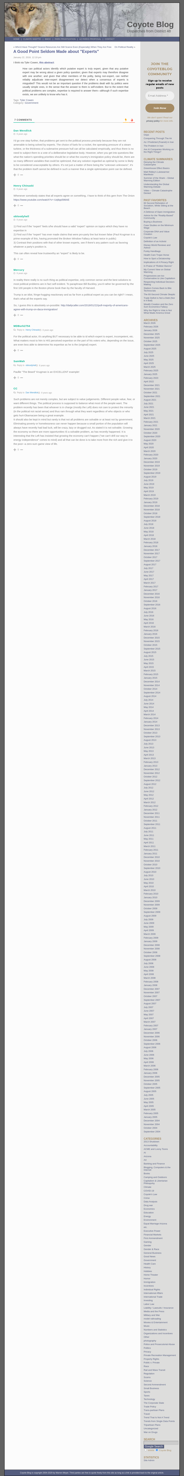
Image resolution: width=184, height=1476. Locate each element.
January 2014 (150, 721)
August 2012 (150, 784)
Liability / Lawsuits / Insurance (158, 1308)
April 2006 (149, 1062)
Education (149, 1212)
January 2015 (150, 678)
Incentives (149, 1286)
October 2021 (150, 392)
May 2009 (149, 926)
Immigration (149, 1282)
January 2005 (150, 1117)
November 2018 (152, 509)
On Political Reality (123, 47)
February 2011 (151, 850)
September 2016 (152, 604)
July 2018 (148, 524)
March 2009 (150, 934)
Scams (147, 1377)
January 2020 (150, 458)
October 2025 (150, 341)
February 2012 (151, 806)
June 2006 (149, 1055)
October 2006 (150, 1040)
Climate (147, 1187)
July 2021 (148, 403)
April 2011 (149, 842)
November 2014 (152, 685)
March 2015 (150, 670)
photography (150, 1340)
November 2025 (152, 337)
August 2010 (150, 872)
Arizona (147, 1156)
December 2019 (152, 462)
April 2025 (149, 363)
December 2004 (152, 1120)
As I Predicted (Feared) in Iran (159, 142)
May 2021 (149, 411)
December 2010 (152, 857)
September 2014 (152, 692)
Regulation (149, 1373)
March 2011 (150, 846)
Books (147, 1173)
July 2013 (148, 743)
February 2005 (151, 1113)
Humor (147, 1278)
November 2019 (152, 465)
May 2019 (149, 487)
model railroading (152, 1318)
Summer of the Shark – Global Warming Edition (159, 179)
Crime (147, 1198)
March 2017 (150, 583)
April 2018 (149, 535)
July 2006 (148, 1051)
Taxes (146, 1395)
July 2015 (148, 656)
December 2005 (152, 1076)
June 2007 (149, 1011)
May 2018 (149, 531)
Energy (147, 1216)
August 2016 (150, 608)
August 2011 (150, 828)
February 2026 (151, 326)
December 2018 (152, 506)
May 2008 (149, 970)
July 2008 (148, 963)
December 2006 (152, 1033)
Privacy (147, 1351)
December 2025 (152, 334)
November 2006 (152, 1036)
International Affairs (153, 1293)
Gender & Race (151, 1249)
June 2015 (149, 659)
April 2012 (149, 798)
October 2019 (150, 469)
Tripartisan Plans (152, 1425)
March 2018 (150, 539)
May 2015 (149, 663)
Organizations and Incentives (158, 1333)
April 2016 (149, 623)
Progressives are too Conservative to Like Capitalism (159, 277)
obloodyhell (31, 365)
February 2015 (151, 674)
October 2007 (150, 996)
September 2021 (152, 396)
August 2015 (150, 652)
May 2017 (149, 575)
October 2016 (150, 601)
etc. (145, 1227)
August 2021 (150, 400)
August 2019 (150, 476)
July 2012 (148, 787)
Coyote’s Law (150, 237)
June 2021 (149, 407)
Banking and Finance (154, 1163)
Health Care (150, 1264)
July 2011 (148, 831)
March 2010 (150, 890)
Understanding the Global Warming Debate (156, 185)
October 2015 (150, 645)
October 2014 (150, 689)
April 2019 (149, 491)
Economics (149, 1209)
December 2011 (152, 813)
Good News (149, 1256)
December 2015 (152, 637)
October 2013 (150, 732)
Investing (148, 1300)
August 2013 (150, 740)
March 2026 (150, 323)
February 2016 (151, 630)
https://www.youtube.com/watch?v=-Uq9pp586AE (41, 199)
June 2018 (149, 528)
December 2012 (152, 769)
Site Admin (149, 1460)
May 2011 (149, 839)
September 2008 (152, 956)
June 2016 (149, 615)
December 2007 (152, 989)
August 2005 (150, 1091)
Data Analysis (150, 1201)
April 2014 (149, 711)
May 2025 (149, 359)
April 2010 (149, 886)
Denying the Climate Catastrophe (154, 163)
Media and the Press (154, 1311)
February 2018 (151, 542)
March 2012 (150, 802)
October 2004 (150, 1128)
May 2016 (149, 619)
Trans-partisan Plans (154, 1410)
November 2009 (152, 904)
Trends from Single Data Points (159, 1421)
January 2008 (150, 985)
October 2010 (150, 864)
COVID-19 (149, 1190)
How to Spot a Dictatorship (157, 258)
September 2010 (152, 868)
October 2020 (150, 433)
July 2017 (148, 568)
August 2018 (150, 520)
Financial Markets (152, 1234)
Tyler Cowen (27, 100)
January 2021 (150, 425)
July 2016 (148, 612)
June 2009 (149, 923)
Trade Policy (150, 1406)
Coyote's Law (150, 1194)
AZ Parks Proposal (90, 39)
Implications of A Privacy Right (159, 262)
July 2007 (148, 1007)
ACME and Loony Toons (156, 1149)
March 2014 (150, 714)
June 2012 (149, 791)
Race (146, 1366)
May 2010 (149, 883)
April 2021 (149, 414)
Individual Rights (152, 1289)
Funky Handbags (152, 251)
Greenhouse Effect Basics (157, 168)
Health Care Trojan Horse (156, 255)
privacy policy (153, 121)
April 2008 (149, 974)
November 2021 (152, 389)
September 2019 (152, 473)
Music (146, 1326)
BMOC (48, 39)
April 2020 (149, 447)
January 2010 (150, 897)
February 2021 (151, 422)
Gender (147, 1245)
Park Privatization (65, 39)
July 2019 (148, 480)
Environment (150, 1220)
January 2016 (150, 634)
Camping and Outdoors (155, 1177)
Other (146, 1337)
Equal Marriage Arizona (155, 1223)
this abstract (46, 62)
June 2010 (149, 879)
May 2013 (149, 751)
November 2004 (152, 1124)
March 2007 (150, 1022)
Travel (147, 1414)
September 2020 (152, 436)
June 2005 (149, 1098)
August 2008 (150, 959)
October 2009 (150, 908)
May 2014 (149, 707)
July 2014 (148, 700)
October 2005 (150, 1084)
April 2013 (149, 755)
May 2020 (149, 443)
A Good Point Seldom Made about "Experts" (56, 51)
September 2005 (152, 1087)
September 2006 (152, 1044)
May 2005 (149, 1102)
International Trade (153, 1297)
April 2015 (149, 667)
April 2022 (149, 381)
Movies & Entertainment (156, 1322)
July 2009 (148, 919)
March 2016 (150, 626)
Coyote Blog (150, 24)
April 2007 (149, 1018)
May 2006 (149, 1058)
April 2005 (149, 1106)
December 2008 (152, 945)
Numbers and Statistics (155, 1329)
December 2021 (152, 385)
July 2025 (148, 352)
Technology (149, 1399)
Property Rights (151, 1359)
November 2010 (152, 861)
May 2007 (149, 1014)
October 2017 (150, 557)
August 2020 (150, 440)
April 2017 (149, 579)
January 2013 (150, 766)
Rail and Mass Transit (154, 1370)
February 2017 (151, 586)
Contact (109, 39)
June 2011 (149, 835)
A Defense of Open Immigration (159, 212)
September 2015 (152, 648)
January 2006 (150, 1073)
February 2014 (151, 718)
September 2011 (152, 824)
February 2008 (151, 981)
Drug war (148, 1205)
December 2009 (152, 901)
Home (16, 39)
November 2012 (152, 773)
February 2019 (151, 498)
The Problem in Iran (153, 146)
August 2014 (150, 696)
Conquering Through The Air (158, 138)
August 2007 (150, 1003)
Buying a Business (153, 221)
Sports (147, 1392)
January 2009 (150, 941)
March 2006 (150, 1065)
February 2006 (151, 1069)
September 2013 (152, 736)
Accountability (150, 1145)
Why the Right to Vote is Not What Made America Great (158, 311)
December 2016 (152, 594)
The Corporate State (154, 1403)
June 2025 (149, 356)
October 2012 (150, 776)
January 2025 (150, 374)
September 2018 (152, 517)
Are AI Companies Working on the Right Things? (159, 150)
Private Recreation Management (160, 1355)
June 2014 (149, 703)
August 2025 (150, 348)
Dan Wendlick (32, 392)
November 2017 (152, 553)
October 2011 (150, 820)
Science (148, 1381)
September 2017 (152, 560)
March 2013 (150, 758)
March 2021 (150, 418)
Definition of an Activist (155, 241)
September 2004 (152, 1131)
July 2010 (148, 875)
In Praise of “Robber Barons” (158, 266)
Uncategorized (151, 1428)
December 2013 (152, 725)
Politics (147, 1348)
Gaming (148, 1242)
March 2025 (150, 367)
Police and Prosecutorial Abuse (159, 1344)
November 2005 (152, 1080)
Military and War (152, 1315)
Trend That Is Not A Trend (156, 1417)
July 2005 (148, 1095)
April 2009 (149, 930)
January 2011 (150, 853)
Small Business (151, 1388)
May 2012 (149, 795)
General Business (152, 1253)
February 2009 (151, 938)
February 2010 (151, 893)
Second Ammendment (155, 1384)
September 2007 (152, 1000)
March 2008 (150, 978)
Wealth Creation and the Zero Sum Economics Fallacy (158, 305)
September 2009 (152, 912)
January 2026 (150, 330)
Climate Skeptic (32, 39)
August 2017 (150, 564)
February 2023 (151, 378)
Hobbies (148, 1271)
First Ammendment (153, 1238)
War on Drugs (150, 1432)
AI (145, 1152)
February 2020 (151, 454)
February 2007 (151, 1025)
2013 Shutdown (151, 1141)
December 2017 (152, 550)
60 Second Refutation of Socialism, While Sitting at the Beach (158, 205)
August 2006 (150, 1047)
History (147, 1267)
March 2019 (150, 495)
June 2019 (149, 484)
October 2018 (150, 513)
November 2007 (152, 992)
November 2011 (152, 817)
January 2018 (150, 546)
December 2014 (152, 681)
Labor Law (149, 1304)
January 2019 (150, 502)
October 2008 (150, 952)
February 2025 (151, 370)
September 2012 (152, 780)
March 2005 (150, 1109)
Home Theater (151, 1275)
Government (31, 102)
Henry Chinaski (32, 330)
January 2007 (150, 1029)
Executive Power (152, 1231)
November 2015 (152, 641)
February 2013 (151, 762)
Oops (146, 135)
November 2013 (152, 729)
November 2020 (152, 429)
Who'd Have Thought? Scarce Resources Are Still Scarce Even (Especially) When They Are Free (63, 47)
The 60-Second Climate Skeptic (159, 294)
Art (145, 1160)
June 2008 (149, 967)
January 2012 (150, 809)
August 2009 (150, 915)
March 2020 (150, 451)
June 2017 (149, 572)
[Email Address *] (159, 95)
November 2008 (152, 948)
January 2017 (150, 590)
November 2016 (152, 597)
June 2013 (149, 747)
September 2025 (152, 345)
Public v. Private (152, 1362)
